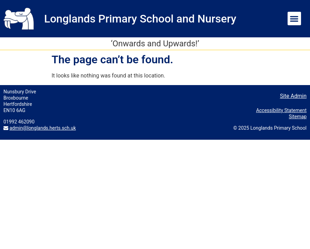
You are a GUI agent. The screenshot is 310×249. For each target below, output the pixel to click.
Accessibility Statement (281, 110)
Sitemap (298, 116)
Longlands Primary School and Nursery (140, 18)
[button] (294, 18)
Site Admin (293, 96)
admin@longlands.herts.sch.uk (42, 128)
